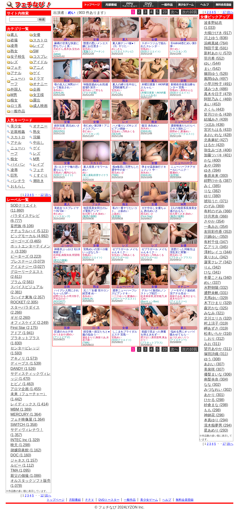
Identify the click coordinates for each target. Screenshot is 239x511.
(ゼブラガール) (120, 257)
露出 (36, 100)
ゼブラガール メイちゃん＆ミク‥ (125, 251)
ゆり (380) (212, 196)
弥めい (102, 213)
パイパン (17, 164)
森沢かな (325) (216, 308)
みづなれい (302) (218, 390)
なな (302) (212, 384)
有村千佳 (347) (216, 242)
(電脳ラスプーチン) (93, 51)
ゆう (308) (212, 359)
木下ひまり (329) (218, 303)
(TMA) (115, 175)
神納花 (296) (214, 415)
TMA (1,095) (20, 470)
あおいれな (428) (218, 135)
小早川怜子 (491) (218, 84)
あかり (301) (214, 395)
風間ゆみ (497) (216, 79)
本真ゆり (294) (216, 420)
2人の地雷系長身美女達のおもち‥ (183, 209)
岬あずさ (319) (216, 328)
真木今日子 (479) (218, 94)
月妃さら (58, 49)
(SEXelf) (116, 133)
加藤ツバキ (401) (218, 155)
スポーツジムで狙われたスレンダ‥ (153, 45)
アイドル (40, 62)
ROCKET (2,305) (24, 302)
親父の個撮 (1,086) (25, 476)
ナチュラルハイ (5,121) (29, 231)
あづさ (173, 337)
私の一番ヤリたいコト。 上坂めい (124, 209)
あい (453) (212, 104)
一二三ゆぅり (119, 296)
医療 (67, 328)
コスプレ (40, 56)
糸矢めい (58, 90)
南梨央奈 (66, 255)
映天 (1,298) (20, 445)
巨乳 (14, 175)
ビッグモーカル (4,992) (29, 236)
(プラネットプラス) (180, 257)
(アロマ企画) (89, 92)
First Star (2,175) (24, 328)
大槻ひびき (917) (218, 33)
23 (165, 12)
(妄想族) (174, 175)
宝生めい (117, 90)
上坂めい (117, 213)
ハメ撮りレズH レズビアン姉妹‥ (124, 127)
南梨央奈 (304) (216, 379)
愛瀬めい (186, 131)
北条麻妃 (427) (216, 140)
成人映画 (40, 106)
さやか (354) (214, 221)
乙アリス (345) (216, 247)
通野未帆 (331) (216, 293)
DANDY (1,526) (23, 369)
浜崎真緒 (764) (216, 43)
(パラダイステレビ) (122, 51)
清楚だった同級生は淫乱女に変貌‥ (182, 251)
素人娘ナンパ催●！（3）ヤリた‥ (124, 45)
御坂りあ (101, 337)
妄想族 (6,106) (22, 226)
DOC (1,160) (20, 455)
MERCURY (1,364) (25, 414)
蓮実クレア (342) (218, 262)
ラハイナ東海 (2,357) (27, 297)
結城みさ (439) (216, 119)
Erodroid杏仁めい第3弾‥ (183, 45)
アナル (15, 73)
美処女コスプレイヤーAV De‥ (66, 209)
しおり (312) (214, 339)
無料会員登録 (184, 499)
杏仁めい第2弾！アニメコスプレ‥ (95, 127)
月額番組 (111, 4)
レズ (14, 62)
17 (224, 12)
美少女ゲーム (185, 4)
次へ (48, 194)
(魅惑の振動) (89, 216)
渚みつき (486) (216, 89)
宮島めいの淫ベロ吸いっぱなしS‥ (95, 251)
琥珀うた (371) (216, 201)
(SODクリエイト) (150, 51)
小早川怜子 (72, 296)
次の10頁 (189, 12)
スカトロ (40, 40)
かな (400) (212, 160)
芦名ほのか (59, 298)
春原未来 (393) (216, 176)
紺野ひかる (59, 296)
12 (42, 194)
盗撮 (14, 40)
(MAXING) (59, 131)
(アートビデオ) (61, 337)
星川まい (146, 337)
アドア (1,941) (22, 333)
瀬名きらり (88, 337)
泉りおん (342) (216, 257)
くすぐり (40, 175)
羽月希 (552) (214, 58)
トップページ (92, 4)
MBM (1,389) (20, 409)
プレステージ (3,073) (27, 261)
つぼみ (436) (214, 125)
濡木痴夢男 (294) (218, 425)
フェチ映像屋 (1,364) (27, 419)
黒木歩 (67, 49)
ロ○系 (96, 328)
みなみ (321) (214, 313)
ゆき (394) (212, 170)
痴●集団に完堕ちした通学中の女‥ (125, 168)
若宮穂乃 (159, 296)
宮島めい (146, 49)
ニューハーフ (183, 122)
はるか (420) (214, 145)
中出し (38, 143)
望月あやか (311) (218, 349)
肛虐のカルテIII (63, 331)
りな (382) (212, 191)
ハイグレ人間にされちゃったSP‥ (66, 292)
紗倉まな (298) (216, 405)
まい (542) (212, 69)
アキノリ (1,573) (24, 358)
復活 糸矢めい (150, 125)
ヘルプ (204, 4)
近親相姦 (17, 132)
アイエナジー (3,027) (27, 267)
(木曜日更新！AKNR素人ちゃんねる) (153, 94)
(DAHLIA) (58, 92)
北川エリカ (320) (218, 318)
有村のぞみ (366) (218, 211)
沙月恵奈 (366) (216, 216)
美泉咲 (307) (214, 369)
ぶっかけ (67, 245)
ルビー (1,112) (22, 465)
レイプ (38, 46)
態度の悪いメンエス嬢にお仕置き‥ (95, 45)
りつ (186, 337)
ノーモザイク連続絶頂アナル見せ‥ (182, 292)
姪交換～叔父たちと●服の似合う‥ (96, 333)
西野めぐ (175, 131)
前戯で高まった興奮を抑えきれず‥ (153, 333)
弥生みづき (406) (218, 150)
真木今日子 (176, 298)
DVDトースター (148, 4)
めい (114, 49)
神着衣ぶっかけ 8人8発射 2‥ (66, 251)
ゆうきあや (59, 334)
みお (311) (212, 344)
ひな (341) (212, 272)
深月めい (87, 49)
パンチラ (17, 181)
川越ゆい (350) (216, 237)
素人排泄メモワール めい (95, 168)
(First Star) (147, 216)
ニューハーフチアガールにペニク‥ (182, 168)
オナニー (40, 84)
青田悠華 (156, 337)
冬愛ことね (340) (218, 278)
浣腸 (36, 137)
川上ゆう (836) (216, 38)
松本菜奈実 (147, 296)
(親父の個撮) (60, 260)
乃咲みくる (128, 131)
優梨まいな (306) (218, 374)
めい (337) (212, 283)
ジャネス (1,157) (24, 460)
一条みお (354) (216, 227)
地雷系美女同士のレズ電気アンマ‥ (95, 209)
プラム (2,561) (22, 282)
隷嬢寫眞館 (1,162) (25, 450)
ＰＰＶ (89, 499)
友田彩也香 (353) (218, 232)
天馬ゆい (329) (216, 298)
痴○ (125, 163)
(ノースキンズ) (178, 51)
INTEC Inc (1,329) (25, 440)
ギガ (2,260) (20, 318)
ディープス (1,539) (25, 363)
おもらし (17, 186)
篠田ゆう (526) (216, 74)
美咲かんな (187, 90)
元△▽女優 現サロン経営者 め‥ (95, 292)
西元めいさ (59, 128)
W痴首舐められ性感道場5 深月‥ (95, 86)
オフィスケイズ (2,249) (29, 323)
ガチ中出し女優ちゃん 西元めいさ (153, 209)
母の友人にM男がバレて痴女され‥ (65, 86)
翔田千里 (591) (216, 48)
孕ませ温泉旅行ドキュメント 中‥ (153, 168)
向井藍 (57, 255)
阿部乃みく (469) (218, 99)
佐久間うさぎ (89, 213)
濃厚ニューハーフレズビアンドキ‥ (124, 292)
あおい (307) (214, 364)
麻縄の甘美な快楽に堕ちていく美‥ (66, 45)
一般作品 (167, 4)
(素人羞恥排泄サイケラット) (95, 176)
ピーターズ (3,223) (25, 256)
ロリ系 (15, 106)
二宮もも (98, 90)
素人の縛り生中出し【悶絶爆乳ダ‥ (124, 86)
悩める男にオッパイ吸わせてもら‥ (182, 333)
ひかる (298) (214, 400)
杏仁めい (175, 49)
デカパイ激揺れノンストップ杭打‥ (153, 292)
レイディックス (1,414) (29, 404)
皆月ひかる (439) (218, 114)
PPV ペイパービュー (129, 4)
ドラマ (38, 78)
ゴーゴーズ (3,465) (25, 241)
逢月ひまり (189, 296)
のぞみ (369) (214, 206)
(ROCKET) (59, 301)
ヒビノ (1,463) (22, 384)
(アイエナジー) (178, 301)
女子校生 (17, 56)
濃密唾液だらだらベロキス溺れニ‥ (182, 127)
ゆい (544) (212, 63)
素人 (14, 35)
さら (119, 49)
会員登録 (223, 4)
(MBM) (57, 54)
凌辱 (14, 46)
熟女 (14, 51)
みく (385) (212, 186)
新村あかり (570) (218, 53)
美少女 (15, 126)
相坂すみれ (176, 296)
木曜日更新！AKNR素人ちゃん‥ (154, 86)
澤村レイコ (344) (218, 252)
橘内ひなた (70, 172)
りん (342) (212, 267)
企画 (36, 89)
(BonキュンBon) (150, 301)
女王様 (38, 95)
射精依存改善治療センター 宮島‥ (182, 86)
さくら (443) (214, 109)
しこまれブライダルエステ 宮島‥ (124, 333)
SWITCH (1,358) (23, 425)
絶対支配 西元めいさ (66, 125)
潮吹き (38, 181)
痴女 (14, 100)
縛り (67, 39)
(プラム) (116, 92)
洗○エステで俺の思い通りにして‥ (67, 168)
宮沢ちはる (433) (218, 130)
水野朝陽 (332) (216, 288)
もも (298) (212, 410)
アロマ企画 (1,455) (25, 389)
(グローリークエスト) (182, 133)
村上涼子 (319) (216, 323)
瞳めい (70, 334)
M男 (13, 95)
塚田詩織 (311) (216, 354)
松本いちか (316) (218, 334)
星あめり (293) (216, 430)
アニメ (38, 67)
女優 (36, 35)
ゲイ (36, 73)
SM (35, 51)
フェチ (15, 67)
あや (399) (212, 165)
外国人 (15, 89)
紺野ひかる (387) (218, 181)
